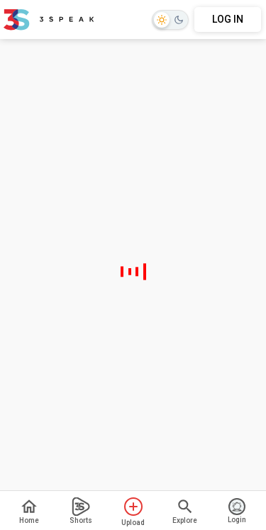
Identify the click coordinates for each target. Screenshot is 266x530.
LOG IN (227, 19)
